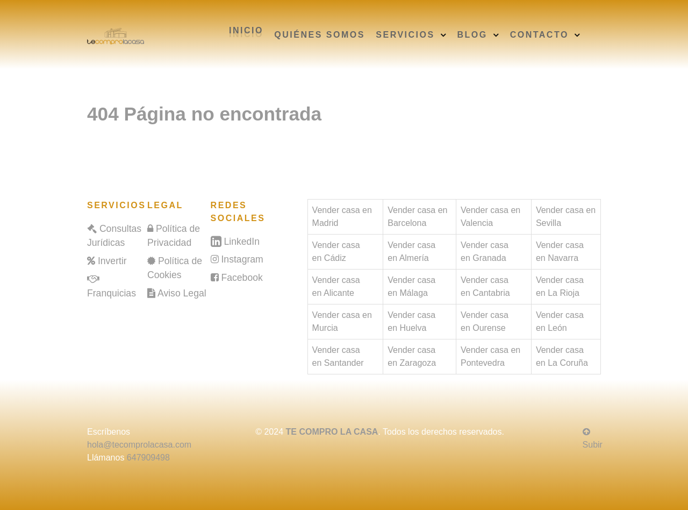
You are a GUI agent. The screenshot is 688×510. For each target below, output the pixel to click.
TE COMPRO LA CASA (332, 431)
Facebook (241, 277)
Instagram (242, 259)
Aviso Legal (181, 293)
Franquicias (111, 293)
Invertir (112, 261)
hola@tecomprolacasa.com (139, 444)
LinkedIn (242, 241)
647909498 (148, 457)
